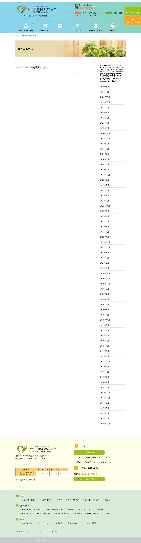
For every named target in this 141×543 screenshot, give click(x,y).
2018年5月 (104, 377)
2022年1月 (104, 237)
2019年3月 (104, 351)
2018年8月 (104, 372)
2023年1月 (104, 200)
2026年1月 (104, 92)
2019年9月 (104, 325)
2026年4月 (104, 86)
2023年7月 (104, 185)
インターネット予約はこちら (90, 479)
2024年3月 (104, 164)
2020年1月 (104, 315)
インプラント (26, 513)
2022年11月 (105, 206)
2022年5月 (104, 221)
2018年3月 (104, 387)
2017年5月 (104, 408)
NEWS (59, 500)
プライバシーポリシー (37, 531)
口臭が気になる (27, 523)
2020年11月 (105, 278)
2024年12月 (105, 133)
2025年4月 (104, 123)
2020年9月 (104, 289)
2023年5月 (104, 190)
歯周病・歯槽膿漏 (62, 513)
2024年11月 (105, 138)
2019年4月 (104, 346)
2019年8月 (104, 330)
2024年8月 (104, 149)
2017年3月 (104, 413)
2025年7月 (104, 107)
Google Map (90, 453)
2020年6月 (104, 299)
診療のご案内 (45, 30)
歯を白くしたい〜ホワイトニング (79, 510)
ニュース (60, 30)
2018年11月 (105, 361)
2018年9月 (104, 366)
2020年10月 (105, 283)
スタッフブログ (76, 30)
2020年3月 (104, 309)
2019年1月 (104, 356)
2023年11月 (105, 175)
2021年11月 (105, 242)
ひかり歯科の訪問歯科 (54, 510)
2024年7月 (104, 154)
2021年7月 (104, 257)
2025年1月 (104, 128)
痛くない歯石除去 (91, 523)
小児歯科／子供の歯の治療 (31, 510)
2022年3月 (104, 232)
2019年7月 (104, 335)
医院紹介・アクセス (95, 30)
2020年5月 (104, 304)
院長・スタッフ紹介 (26, 30)
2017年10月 (105, 397)
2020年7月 (104, 294)
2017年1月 (104, 418)
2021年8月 (104, 252)
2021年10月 (105, 247)
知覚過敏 (59, 523)
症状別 (109, 513)
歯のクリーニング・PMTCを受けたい (87, 513)
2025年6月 (104, 112)
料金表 (112, 30)
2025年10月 (105, 102)
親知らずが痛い (44, 523)
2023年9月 (104, 180)
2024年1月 (104, 169)
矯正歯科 (101, 510)
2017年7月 (104, 403)
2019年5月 (104, 340)
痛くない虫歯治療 (43, 513)
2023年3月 (104, 195)
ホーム (17, 36)
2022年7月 (104, 216)
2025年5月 (104, 117)
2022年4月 (104, 226)
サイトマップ (56, 531)
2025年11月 (105, 97)
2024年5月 (104, 159)
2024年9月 (104, 143)
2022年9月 (104, 211)
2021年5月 (104, 263)
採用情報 (20, 531)
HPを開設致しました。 (41, 67)
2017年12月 (105, 392)
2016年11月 (105, 423)
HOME (22, 496)
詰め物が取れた (73, 523)
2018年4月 (104, 382)
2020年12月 (105, 273)
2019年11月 (105, 320)
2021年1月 (104, 268)
